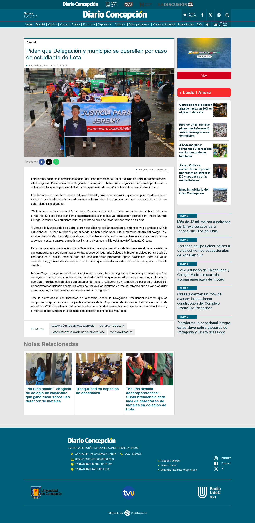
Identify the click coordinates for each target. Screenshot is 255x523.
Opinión (52, 24)
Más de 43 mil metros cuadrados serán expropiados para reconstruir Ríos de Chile (203, 226)
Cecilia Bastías (40, 65)
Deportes (103, 24)
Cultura (119, 24)
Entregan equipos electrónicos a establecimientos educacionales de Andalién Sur (203, 250)
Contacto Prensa (169, 465)
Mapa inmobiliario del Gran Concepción (193, 191)
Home (29, 24)
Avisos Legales (189, 15)
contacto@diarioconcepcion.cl (95, 459)
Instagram (222, 458)
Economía (89, 24)
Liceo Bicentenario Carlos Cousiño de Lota (78, 332)
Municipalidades (138, 24)
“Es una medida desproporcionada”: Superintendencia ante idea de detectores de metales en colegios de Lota (146, 399)
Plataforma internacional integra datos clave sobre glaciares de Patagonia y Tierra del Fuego (203, 327)
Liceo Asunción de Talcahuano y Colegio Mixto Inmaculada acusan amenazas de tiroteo (203, 274)
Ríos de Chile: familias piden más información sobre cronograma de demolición (195, 130)
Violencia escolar (121, 332)
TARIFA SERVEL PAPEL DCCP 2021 (93, 469)
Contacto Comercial (170, 461)
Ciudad (64, 24)
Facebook (222, 463)
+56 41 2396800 (133, 454)
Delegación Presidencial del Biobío (73, 326)
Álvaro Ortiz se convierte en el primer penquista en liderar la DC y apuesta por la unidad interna (194, 173)
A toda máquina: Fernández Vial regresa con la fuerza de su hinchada (195, 150)
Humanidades (186, 24)
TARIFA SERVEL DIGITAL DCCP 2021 (94, 464)
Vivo (204, 75)
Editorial (40, 24)
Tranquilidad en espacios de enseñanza (97, 391)
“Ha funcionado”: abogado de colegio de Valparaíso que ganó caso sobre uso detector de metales (48, 395)
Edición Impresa (221, 24)
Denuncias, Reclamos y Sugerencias (179, 470)
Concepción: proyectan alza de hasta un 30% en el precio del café (196, 108)
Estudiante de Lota (112, 326)
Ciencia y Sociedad (164, 24)
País (199, 24)
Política (76, 24)
